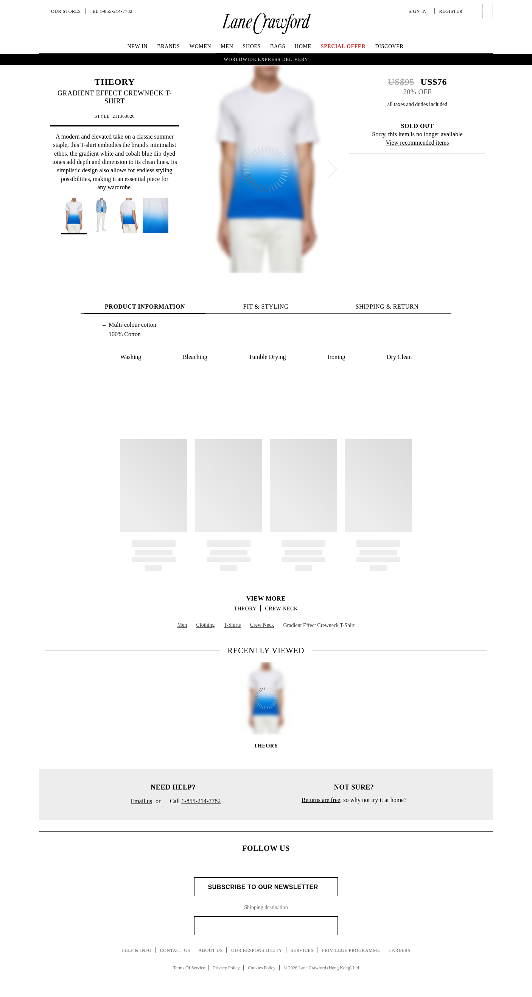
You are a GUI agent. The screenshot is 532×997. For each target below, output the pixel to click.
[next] (332, 169)
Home (303, 46)
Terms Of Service (189, 967)
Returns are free (321, 800)
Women (200, 46)
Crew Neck (281, 609)
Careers (400, 950)
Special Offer (343, 46)
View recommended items (417, 142)
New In (138, 46)
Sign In (420, 11)
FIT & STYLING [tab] (266, 306)
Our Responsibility (256, 950)
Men (227, 46)
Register (450, 11)
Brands (168, 46)
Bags (277, 46)
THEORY (115, 82)
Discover (389, 46)
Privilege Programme (351, 950)
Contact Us (175, 950)
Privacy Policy (226, 967)
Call (192, 801)
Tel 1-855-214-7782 (111, 11)
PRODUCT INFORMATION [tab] (145, 306)
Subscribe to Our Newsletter (266, 887)
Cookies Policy (261, 967)
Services (302, 950)
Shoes (252, 46)
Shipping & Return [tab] (387, 306)
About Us (211, 950)
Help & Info (136, 950)
